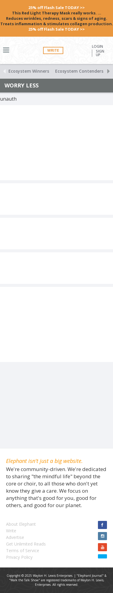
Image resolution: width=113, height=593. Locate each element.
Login (97, 46)
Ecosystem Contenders (79, 71)
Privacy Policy (19, 557)
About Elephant (21, 524)
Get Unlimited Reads (26, 544)
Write (53, 50)
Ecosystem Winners (28, 71)
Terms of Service (22, 550)
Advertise (15, 537)
